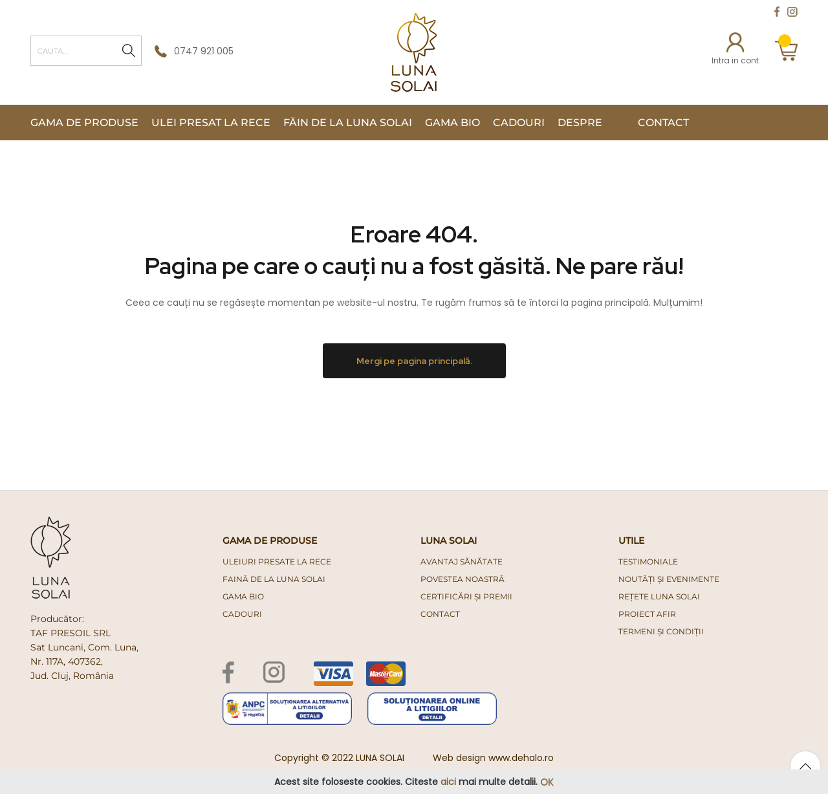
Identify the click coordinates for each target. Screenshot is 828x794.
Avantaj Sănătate (461, 561)
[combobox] (86, 50)
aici (448, 781)
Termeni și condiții (661, 631)
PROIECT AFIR (647, 614)
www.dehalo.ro (521, 757)
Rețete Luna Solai (659, 596)
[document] (414, 782)
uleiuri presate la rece (277, 561)
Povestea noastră (462, 579)
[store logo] (414, 52)
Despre (580, 122)
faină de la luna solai (274, 579)
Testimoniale (648, 561)
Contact (663, 122)
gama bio (243, 596)
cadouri (242, 614)
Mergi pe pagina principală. (414, 361)
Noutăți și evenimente (668, 579)
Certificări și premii (466, 596)
